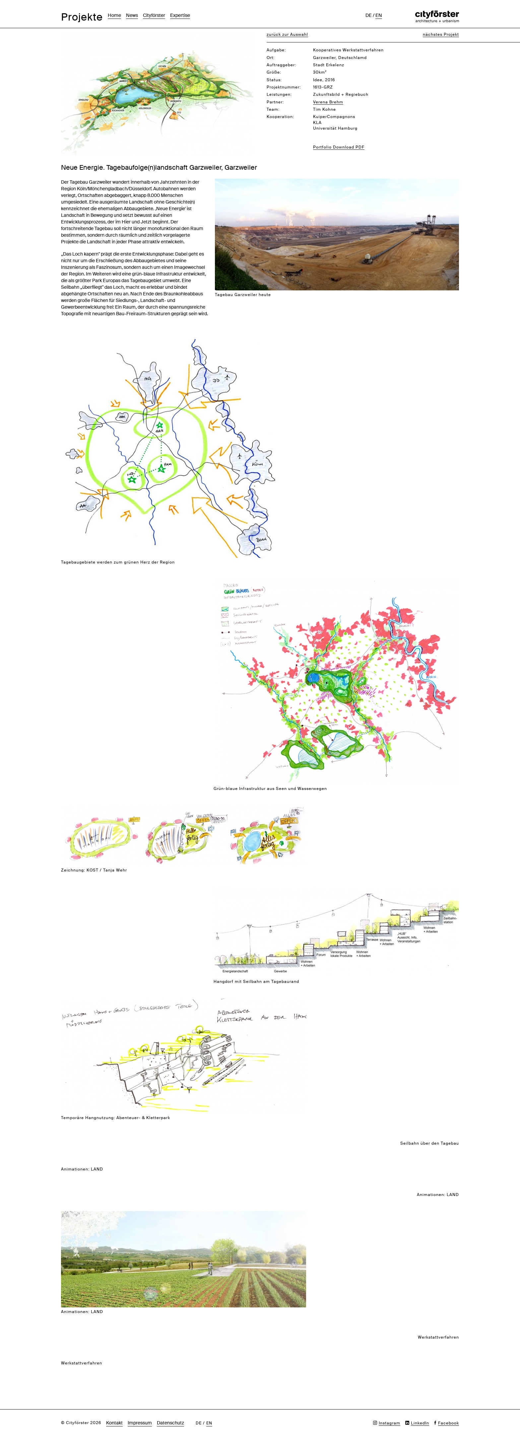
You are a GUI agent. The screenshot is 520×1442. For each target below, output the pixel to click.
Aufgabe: (276, 50)
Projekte (82, 17)
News (132, 15)
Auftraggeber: (281, 65)
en (378, 15)
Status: (274, 80)
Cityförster (154, 15)
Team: (273, 109)
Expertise (180, 15)
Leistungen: (279, 94)
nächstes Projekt (441, 34)
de (368, 15)
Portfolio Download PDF (338, 147)
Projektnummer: (284, 87)
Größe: (274, 72)
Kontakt (114, 1422)
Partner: (275, 102)
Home (114, 15)
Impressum (140, 1422)
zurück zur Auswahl (287, 34)
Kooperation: (280, 116)
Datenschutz (170, 1422)
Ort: (271, 57)
